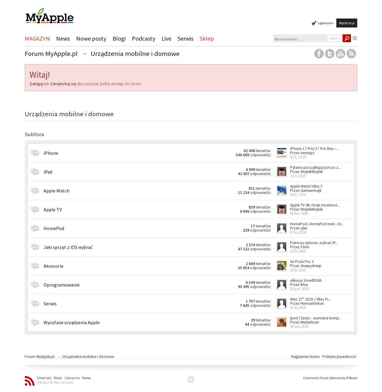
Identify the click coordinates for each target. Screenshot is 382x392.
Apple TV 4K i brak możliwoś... (315, 205)
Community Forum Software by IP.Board (330, 378)
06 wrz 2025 (299, 326)
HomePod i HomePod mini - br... (317, 223)
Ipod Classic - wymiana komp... (316, 318)
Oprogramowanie (62, 285)
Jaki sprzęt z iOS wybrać (68, 247)
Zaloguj (36, 83)
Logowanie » (326, 23)
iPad (48, 172)
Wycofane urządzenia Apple (72, 322)
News (63, 38)
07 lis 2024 (298, 232)
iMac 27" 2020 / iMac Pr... (310, 299)
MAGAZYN (37, 38)
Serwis (185, 38)
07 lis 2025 (298, 307)
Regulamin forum (306, 356)
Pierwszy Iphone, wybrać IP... (314, 242)
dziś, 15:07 (298, 157)
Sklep (207, 38)
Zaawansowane (354, 38)
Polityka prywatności (339, 356)
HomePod (54, 228)
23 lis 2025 (298, 175)
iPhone (51, 153)
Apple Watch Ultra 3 (306, 186)
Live (166, 38)
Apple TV (53, 209)
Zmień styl (44, 378)
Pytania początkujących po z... (315, 167)
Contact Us (72, 378)
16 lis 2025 (298, 269)
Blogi (119, 38)
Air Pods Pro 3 (302, 261)
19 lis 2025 (298, 251)
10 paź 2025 (299, 288)
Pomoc (86, 378)
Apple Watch (57, 191)
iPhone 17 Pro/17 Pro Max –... (314, 148)
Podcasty (143, 38)
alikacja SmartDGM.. (306, 280)
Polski (58, 378)
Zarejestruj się (63, 83)
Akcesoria (53, 266)
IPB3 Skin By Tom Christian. (55, 382)
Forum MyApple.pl (40, 356)
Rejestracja (347, 23)
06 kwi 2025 (299, 213)
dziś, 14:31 (298, 194)
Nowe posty (91, 38)
